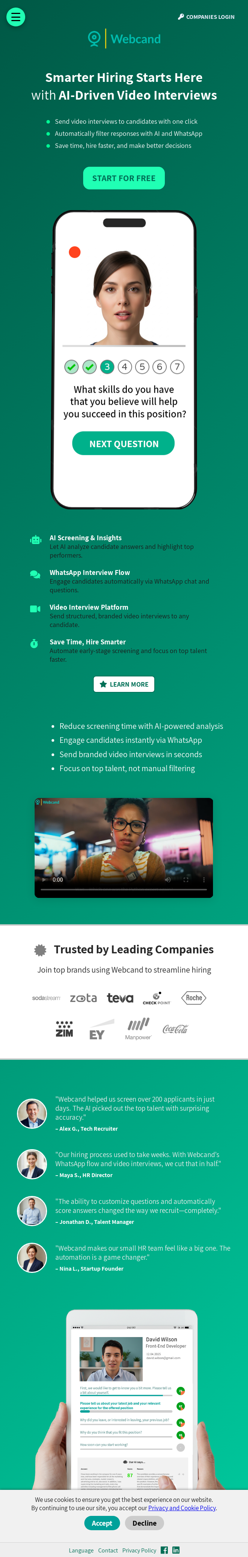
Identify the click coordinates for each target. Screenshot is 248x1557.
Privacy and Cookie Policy (182, 1508)
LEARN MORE (124, 684)
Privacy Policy (139, 1550)
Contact (108, 1550)
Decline (144, 1523)
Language (81, 1550)
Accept (102, 1523)
